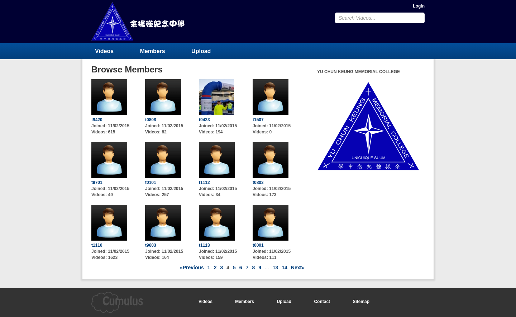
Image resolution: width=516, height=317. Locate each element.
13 (275, 267)
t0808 (150, 119)
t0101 (150, 182)
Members (152, 51)
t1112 (204, 182)
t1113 (204, 245)
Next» (298, 267)
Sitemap (361, 301)
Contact (322, 301)
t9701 (96, 182)
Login (419, 6)
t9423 (204, 119)
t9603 (150, 245)
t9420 (96, 119)
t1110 (96, 245)
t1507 (258, 119)
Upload (201, 51)
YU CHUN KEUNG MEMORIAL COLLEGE (138, 21)
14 (284, 267)
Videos (104, 51)
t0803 (258, 182)
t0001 (258, 245)
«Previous (192, 267)
